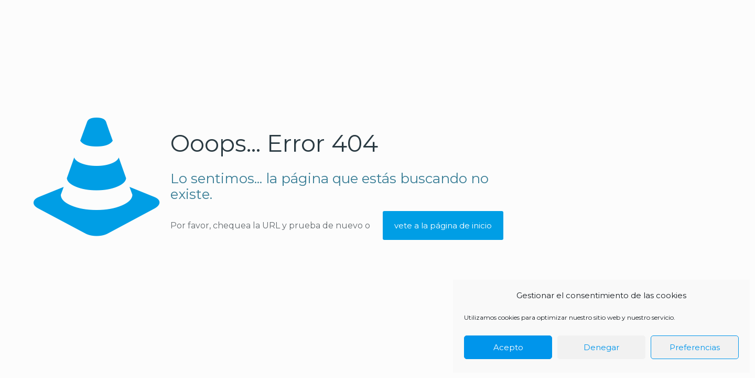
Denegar (601, 347)
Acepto (508, 347)
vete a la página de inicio (443, 225)
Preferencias (695, 347)
